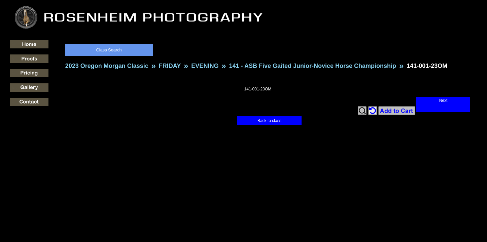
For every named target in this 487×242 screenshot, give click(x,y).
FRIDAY (170, 66)
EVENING (204, 66)
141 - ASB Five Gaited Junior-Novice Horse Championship (312, 66)
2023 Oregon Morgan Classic (106, 66)
